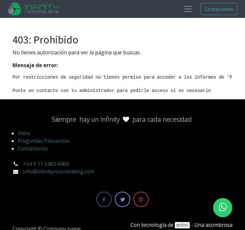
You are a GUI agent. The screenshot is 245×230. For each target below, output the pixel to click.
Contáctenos (219, 9)
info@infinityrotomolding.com (58, 171)
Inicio (24, 133)
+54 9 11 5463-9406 (46, 163)
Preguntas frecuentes (44, 140)
